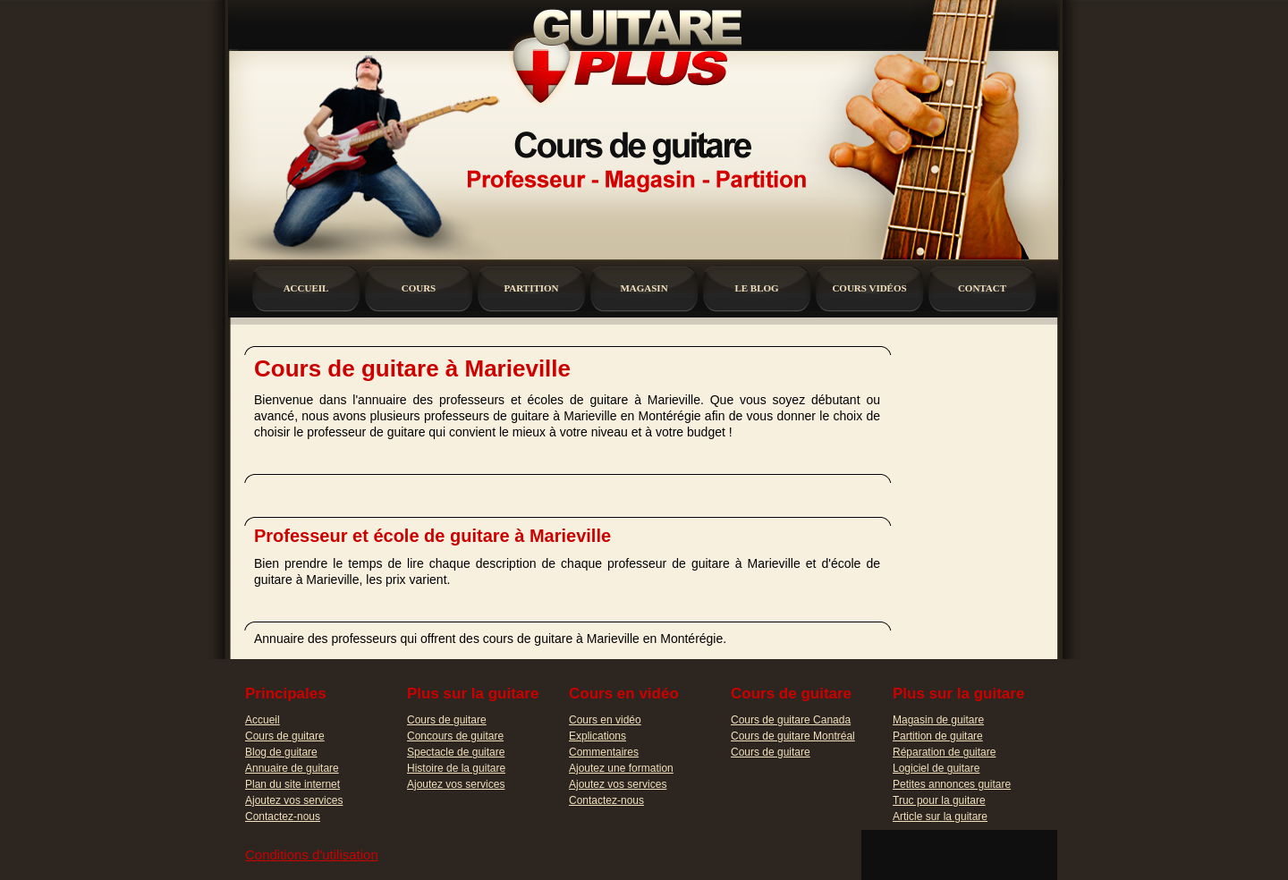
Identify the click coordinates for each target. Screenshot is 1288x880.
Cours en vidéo (605, 720)
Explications (597, 736)
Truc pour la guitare (939, 800)
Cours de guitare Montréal (793, 736)
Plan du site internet (292, 784)
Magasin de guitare (938, 720)
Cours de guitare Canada (791, 720)
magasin (643, 288)
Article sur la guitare (940, 816)
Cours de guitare (285, 736)
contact (982, 288)
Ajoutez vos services (294, 800)
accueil (306, 288)
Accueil (262, 720)
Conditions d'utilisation (311, 854)
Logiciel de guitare (936, 768)
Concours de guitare (455, 736)
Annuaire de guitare (292, 768)
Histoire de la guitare (456, 768)
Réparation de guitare (944, 752)
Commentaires (604, 752)
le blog (756, 288)
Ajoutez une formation (621, 768)
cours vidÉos (869, 288)
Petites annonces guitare (952, 784)
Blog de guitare (281, 752)
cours (419, 288)
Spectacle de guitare (455, 752)
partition (531, 288)
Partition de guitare (938, 736)
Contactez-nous (282, 816)
